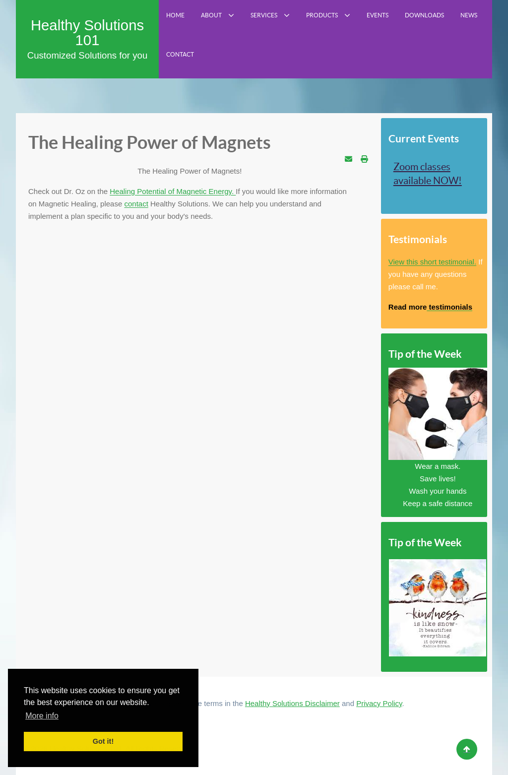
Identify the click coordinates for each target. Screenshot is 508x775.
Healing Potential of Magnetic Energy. (173, 191)
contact (136, 203)
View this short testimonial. (432, 262)
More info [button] (42, 715)
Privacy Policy (379, 703)
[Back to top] (466, 749)
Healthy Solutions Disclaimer (292, 703)
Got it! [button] (103, 741)
